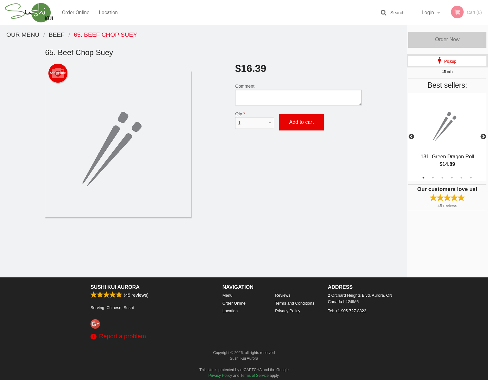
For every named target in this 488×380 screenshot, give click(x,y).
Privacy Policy (287, 310)
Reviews (282, 295)
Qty (254, 120)
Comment (298, 94)
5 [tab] (461, 177)
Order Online (76, 13)
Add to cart (301, 122)
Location (108, 13)
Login (428, 13)
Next (483, 137)
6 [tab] (471, 177)
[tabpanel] (447, 136)
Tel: (347, 310)
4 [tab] (452, 177)
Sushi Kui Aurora (115, 287)
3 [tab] (442, 177)
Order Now (447, 39)
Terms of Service (255, 375)
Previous (411, 137)
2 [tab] (433, 177)
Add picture (58, 73)
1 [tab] (423, 177)
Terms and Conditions (294, 303)
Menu (227, 295)
